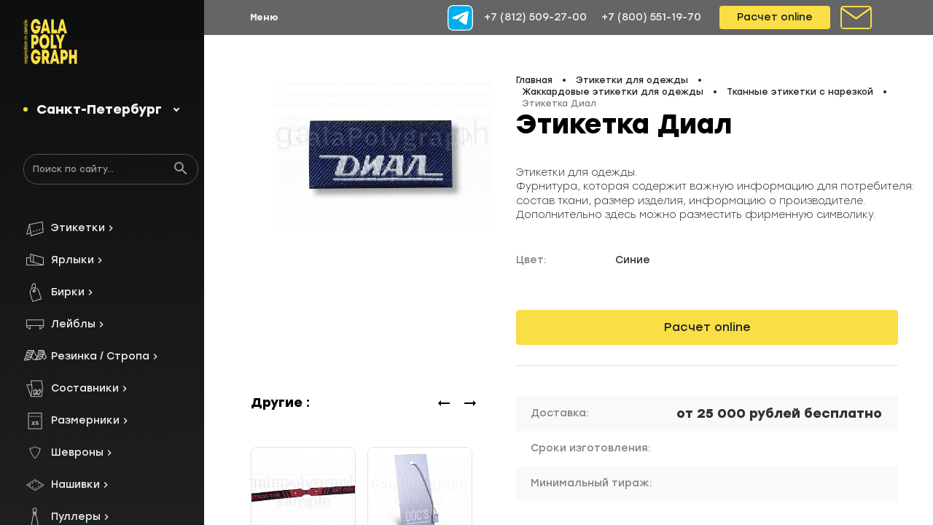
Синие (632, 260)
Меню (264, 17)
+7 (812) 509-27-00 (535, 17)
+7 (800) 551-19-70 (651, 17)
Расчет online (775, 17)
